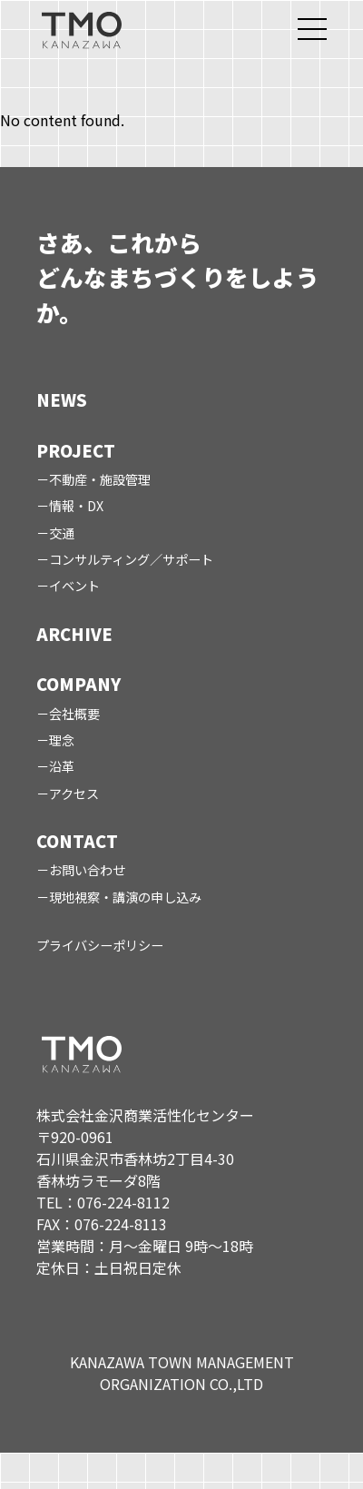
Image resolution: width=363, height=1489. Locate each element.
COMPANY (78, 683)
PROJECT (75, 450)
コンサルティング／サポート (131, 559)
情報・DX (76, 506)
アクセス (74, 793)
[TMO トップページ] (81, 29)
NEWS (61, 399)
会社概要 (74, 714)
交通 (61, 533)
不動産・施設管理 (100, 479)
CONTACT (77, 841)
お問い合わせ (87, 870)
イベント (74, 586)
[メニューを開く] (312, 29)
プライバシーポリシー (99, 945)
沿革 (61, 766)
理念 (61, 740)
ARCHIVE (74, 634)
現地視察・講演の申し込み (125, 897)
